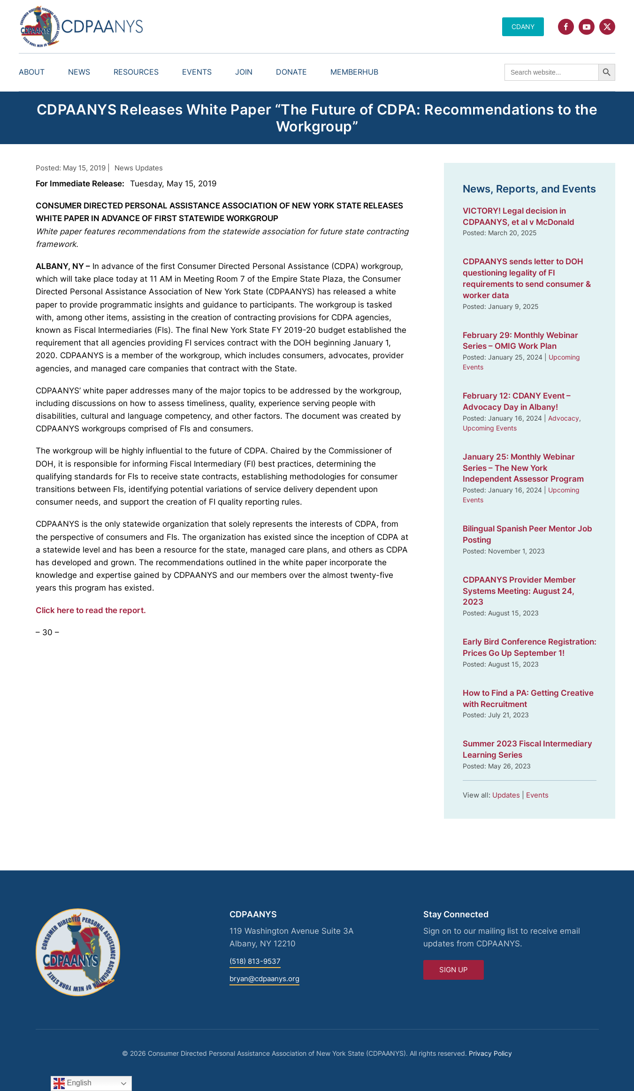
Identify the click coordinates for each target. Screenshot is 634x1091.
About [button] (32, 72)
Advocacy (563, 418)
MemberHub (354, 72)
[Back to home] (82, 26)
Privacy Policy (490, 1053)
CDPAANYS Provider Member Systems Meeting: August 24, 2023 (519, 591)
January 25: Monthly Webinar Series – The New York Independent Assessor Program (523, 468)
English (72, 1083)
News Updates (139, 167)
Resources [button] (136, 72)
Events (537, 795)
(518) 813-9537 (255, 961)
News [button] (79, 72)
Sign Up (453, 969)
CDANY (523, 27)
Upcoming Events (490, 428)
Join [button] (243, 72)
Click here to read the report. (91, 610)
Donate (291, 72)
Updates (506, 795)
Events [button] (197, 72)
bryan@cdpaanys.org (264, 978)
